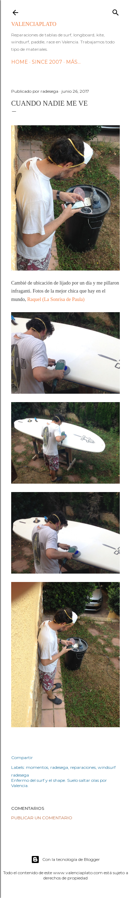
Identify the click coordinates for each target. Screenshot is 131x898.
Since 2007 (47, 62)
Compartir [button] (22, 757)
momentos (37, 767)
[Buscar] (115, 11)
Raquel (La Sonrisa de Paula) (56, 299)
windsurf (107, 767)
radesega (59, 767)
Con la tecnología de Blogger (65, 859)
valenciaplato (33, 24)
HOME (19, 62)
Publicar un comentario (41, 817)
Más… (73, 62)
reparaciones (83, 767)
